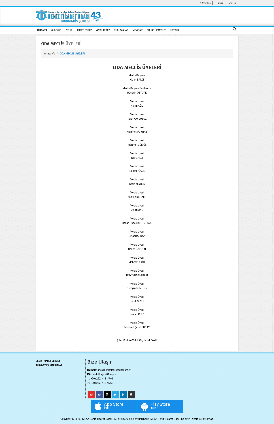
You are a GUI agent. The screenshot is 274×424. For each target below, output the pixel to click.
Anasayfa (49, 53)
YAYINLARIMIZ (103, 30)
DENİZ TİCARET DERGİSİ (48, 361)
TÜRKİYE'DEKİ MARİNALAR (49, 365)
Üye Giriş (205, 3)
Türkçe (219, 3)
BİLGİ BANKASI (121, 30)
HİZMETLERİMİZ (84, 30)
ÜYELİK (68, 30)
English (232, 3)
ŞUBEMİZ (56, 30)
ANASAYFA (42, 30)
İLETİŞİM (174, 30)
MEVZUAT (138, 30)
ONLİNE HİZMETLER (156, 30)
